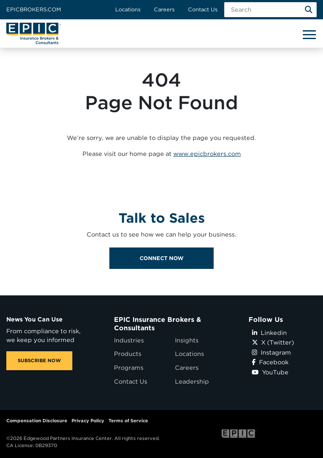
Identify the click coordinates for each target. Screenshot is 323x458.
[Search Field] (270, 9)
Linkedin (269, 332)
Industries (129, 340)
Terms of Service (128, 421)
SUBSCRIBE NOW (39, 360)
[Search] (309, 9)
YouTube (270, 372)
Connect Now (161, 276)
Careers (164, 9)
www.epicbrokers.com (207, 153)
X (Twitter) (273, 342)
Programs (128, 367)
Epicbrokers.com (33, 9)
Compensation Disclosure (36, 421)
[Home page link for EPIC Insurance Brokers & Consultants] (33, 33)
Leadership (192, 381)
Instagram (271, 352)
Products (127, 353)
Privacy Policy (87, 421)
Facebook (270, 362)
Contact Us (202, 9)
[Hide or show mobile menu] (309, 34)
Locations (127, 9)
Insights (187, 340)
